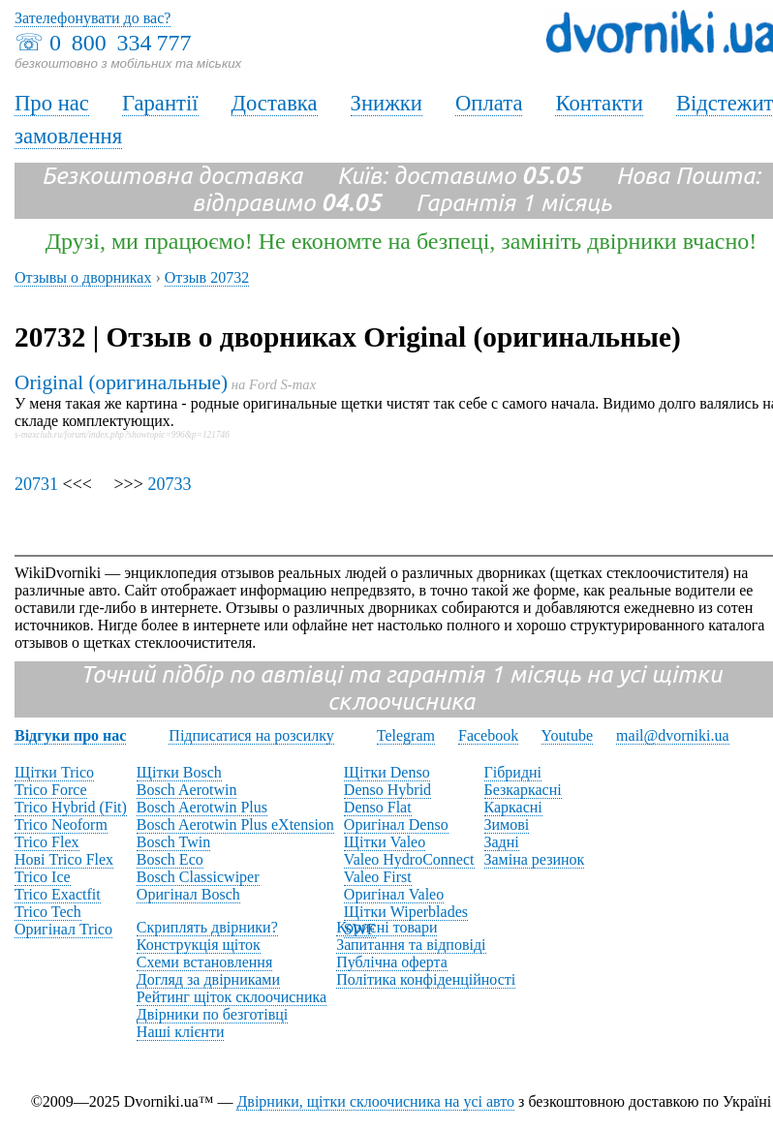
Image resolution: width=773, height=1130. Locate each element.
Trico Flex (47, 842)
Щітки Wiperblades (406, 911)
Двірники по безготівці (212, 1014)
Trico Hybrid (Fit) (71, 807)
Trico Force (51, 789)
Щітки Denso (387, 772)
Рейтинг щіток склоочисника (231, 997)
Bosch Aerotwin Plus (202, 807)
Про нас (52, 103)
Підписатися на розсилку (251, 735)
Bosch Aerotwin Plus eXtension (235, 824)
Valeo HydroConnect (409, 859)
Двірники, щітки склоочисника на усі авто (375, 1101)
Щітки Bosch (179, 772)
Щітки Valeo (384, 842)
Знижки (386, 103)
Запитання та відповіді (410, 944)
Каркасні (513, 807)
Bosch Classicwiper (198, 877)
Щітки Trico (54, 772)
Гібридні (513, 772)
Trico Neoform (61, 824)
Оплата (489, 103)
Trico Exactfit (58, 894)
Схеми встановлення (204, 962)
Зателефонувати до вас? (92, 18)
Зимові (507, 824)
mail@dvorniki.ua (672, 735)
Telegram (406, 735)
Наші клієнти (181, 1031)
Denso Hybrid (387, 789)
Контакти (598, 103)
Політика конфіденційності (425, 979)
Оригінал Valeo (394, 894)
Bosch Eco (170, 859)
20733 (169, 484)
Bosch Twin (173, 842)
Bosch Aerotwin (187, 789)
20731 (36, 484)
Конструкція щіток (199, 944)
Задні (501, 842)
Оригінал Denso (396, 824)
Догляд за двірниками (208, 979)
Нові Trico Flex (64, 859)
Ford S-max (282, 384)
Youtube (567, 735)
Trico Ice (43, 877)
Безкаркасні (523, 789)
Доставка (275, 103)
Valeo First (378, 877)
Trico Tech (48, 911)
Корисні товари (386, 927)
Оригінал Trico (63, 929)
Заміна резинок (534, 859)
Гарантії (160, 103)
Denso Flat (378, 807)
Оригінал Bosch (188, 894)
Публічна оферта (392, 962)
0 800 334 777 (120, 42)
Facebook (488, 735)
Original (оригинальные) (121, 382)
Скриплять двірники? (207, 927)
